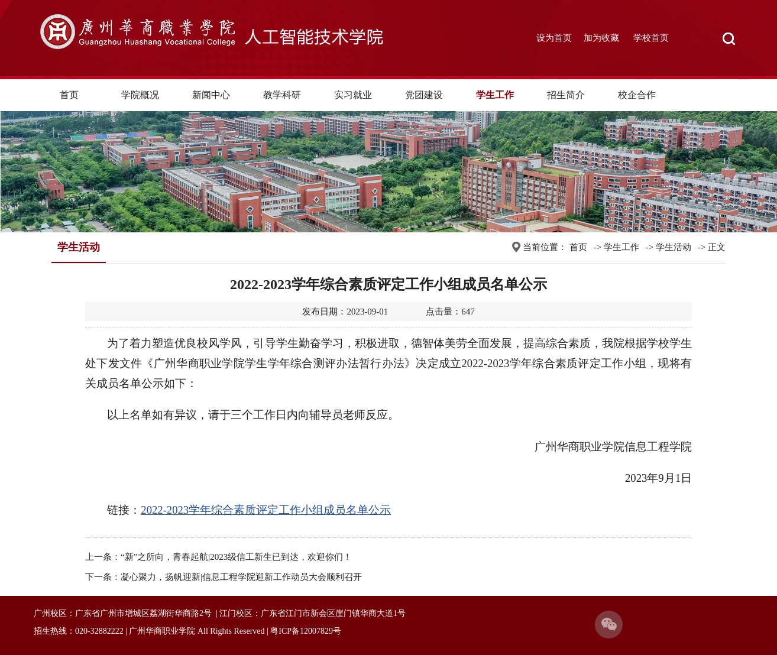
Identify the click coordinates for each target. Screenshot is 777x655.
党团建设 (424, 95)
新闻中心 (211, 95)
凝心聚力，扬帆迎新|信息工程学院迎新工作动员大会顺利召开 (241, 577)
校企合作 (637, 95)
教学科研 (282, 95)
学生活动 (673, 247)
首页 (69, 95)
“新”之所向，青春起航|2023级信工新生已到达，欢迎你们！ (236, 557)
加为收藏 (601, 38)
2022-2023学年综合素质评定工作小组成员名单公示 (266, 510)
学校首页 (651, 38)
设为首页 (554, 38)
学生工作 (495, 95)
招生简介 (566, 95)
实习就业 (353, 95)
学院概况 (140, 95)
